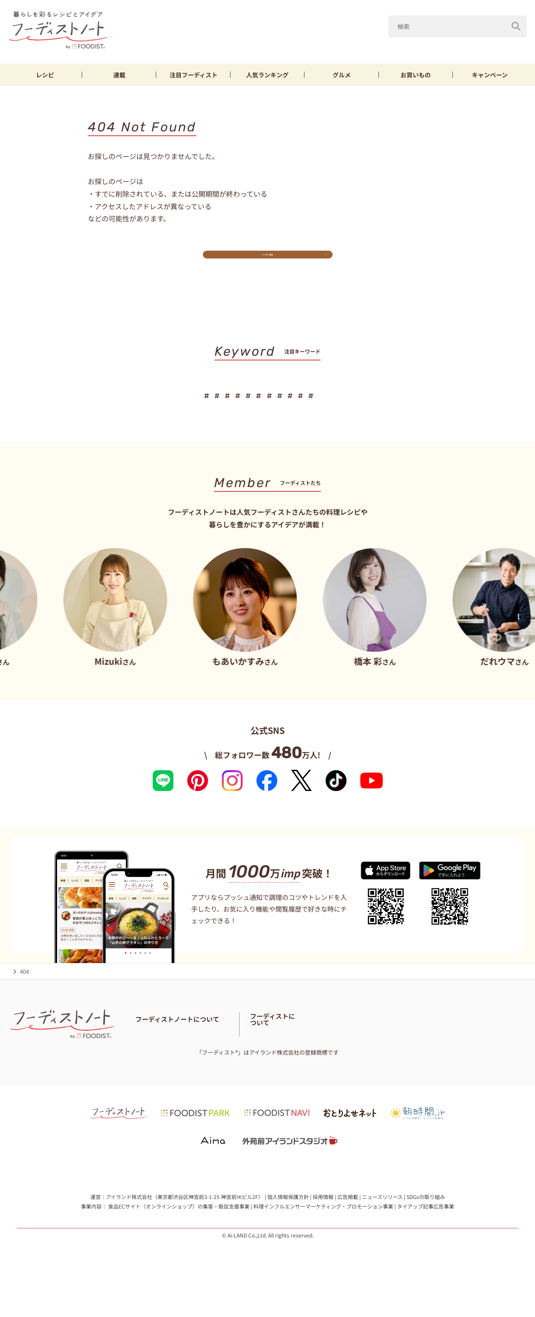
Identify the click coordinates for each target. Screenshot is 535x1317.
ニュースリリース (382, 1222)
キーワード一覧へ (267, 433)
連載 (119, 74)
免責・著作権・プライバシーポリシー (316, 1059)
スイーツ (463, 406)
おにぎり (393, 406)
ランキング (267, 74)
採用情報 (323, 1222)
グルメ (342, 74)
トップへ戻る (267, 261)
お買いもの (415, 74)
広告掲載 (347, 1222)
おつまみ (351, 406)
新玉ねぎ (413, 42)
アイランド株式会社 (129, 1222)
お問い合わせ (152, 1059)
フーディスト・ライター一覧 (330, 1049)
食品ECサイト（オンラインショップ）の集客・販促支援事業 (179, 1231)
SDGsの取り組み (426, 1222)
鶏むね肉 (456, 42)
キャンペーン (490, 74)
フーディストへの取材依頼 (481, 1054)
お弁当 (313, 406)
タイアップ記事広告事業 (425, 1231)
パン (428, 406)
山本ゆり (325, 42)
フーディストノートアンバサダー (245, 1049)
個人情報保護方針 (288, 1222)
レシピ (45, 74)
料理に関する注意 (198, 1059)
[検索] (516, 21)
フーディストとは (419, 1054)
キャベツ (369, 42)
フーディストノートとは (166, 1049)
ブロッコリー (506, 42)
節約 (281, 406)
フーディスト (194, 74)
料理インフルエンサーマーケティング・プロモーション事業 (323, 1231)
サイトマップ (245, 1059)
